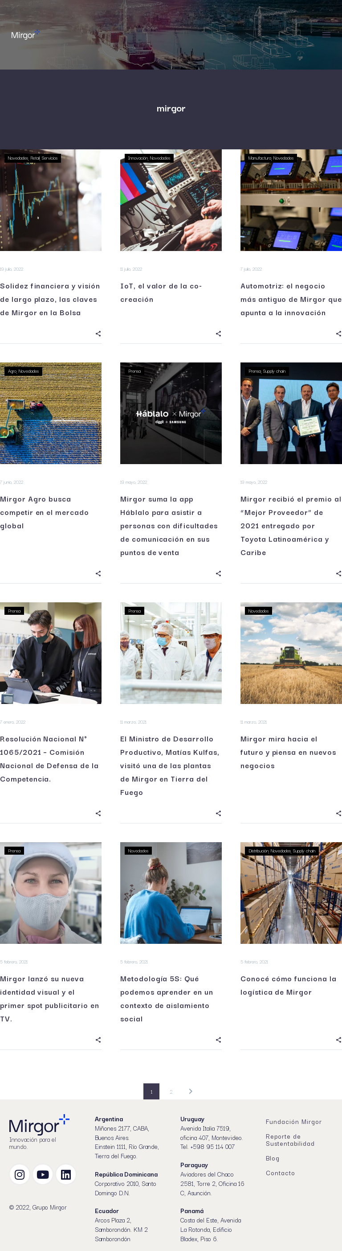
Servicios (49, 157)
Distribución (258, 850)
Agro (12, 370)
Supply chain (274, 370)
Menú (326, 34)
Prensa (134, 370)
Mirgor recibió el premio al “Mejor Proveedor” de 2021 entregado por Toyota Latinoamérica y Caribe (291, 525)
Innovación (138, 157)
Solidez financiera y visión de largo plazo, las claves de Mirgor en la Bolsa (50, 299)
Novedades (18, 157)
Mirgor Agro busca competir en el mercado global (44, 512)
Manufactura (259, 157)
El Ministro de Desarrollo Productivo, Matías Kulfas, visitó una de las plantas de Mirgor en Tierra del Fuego (170, 765)
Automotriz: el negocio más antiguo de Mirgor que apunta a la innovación (291, 299)
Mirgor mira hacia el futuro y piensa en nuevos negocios (288, 751)
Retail (35, 157)
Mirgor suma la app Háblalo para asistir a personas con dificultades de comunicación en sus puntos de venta (169, 525)
